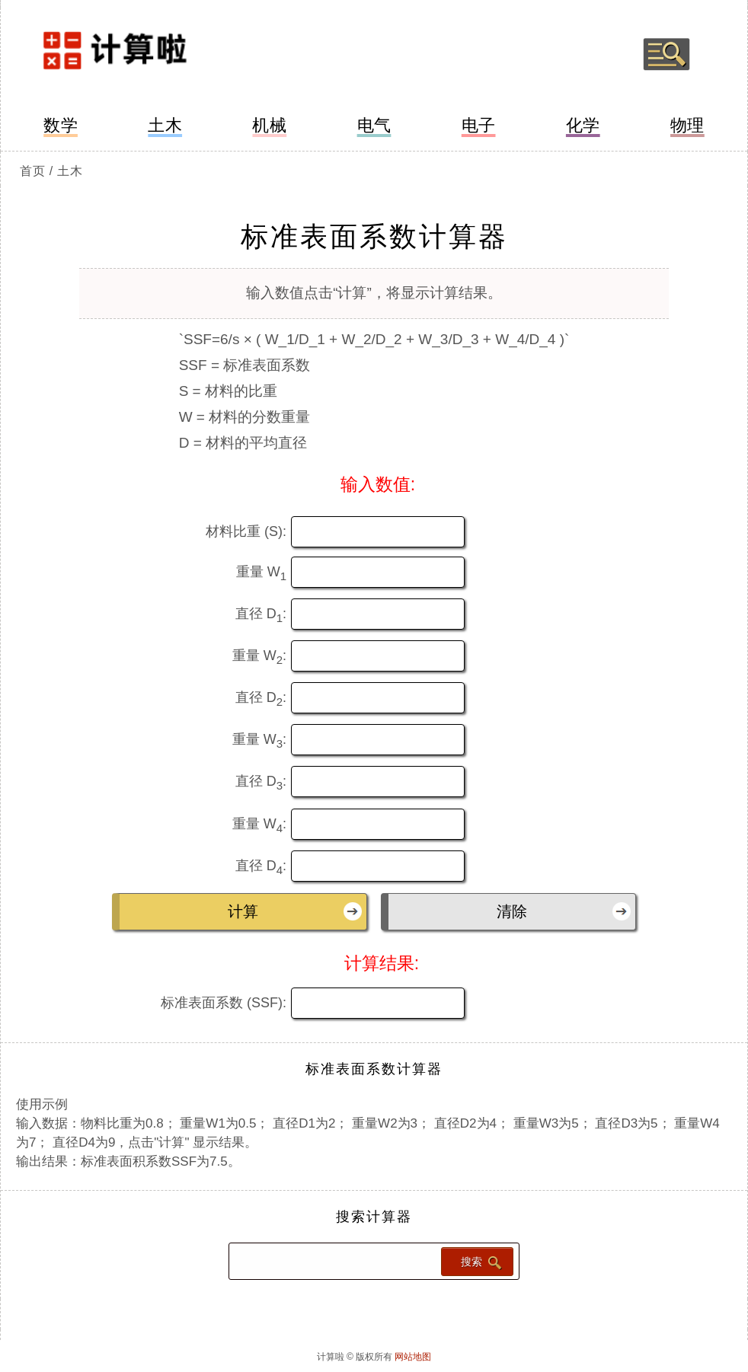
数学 (60, 125)
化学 (583, 125)
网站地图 (413, 1356)
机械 (269, 125)
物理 (687, 125)
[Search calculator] (333, 1261)
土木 (165, 125)
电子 (479, 125)
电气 (374, 125)
